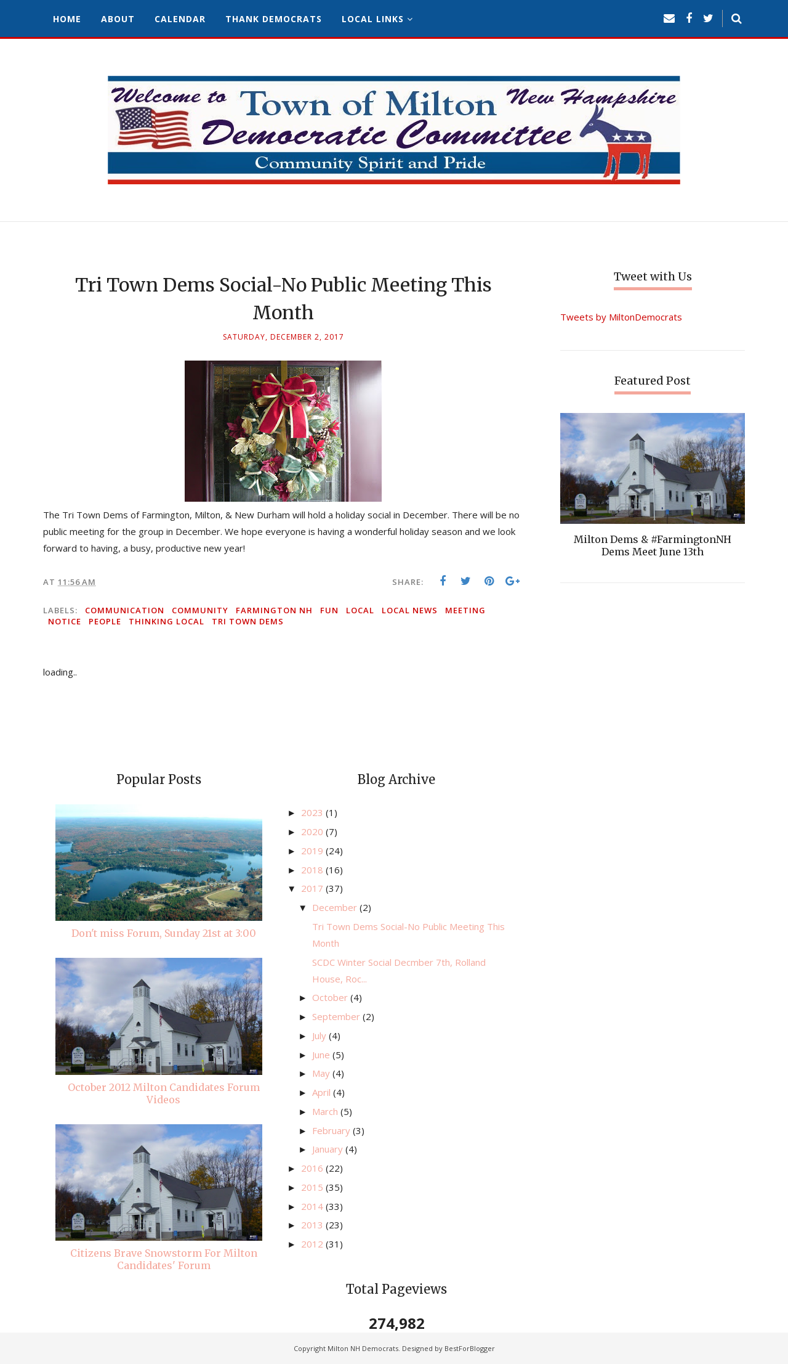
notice (64, 621)
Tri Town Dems (248, 621)
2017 (313, 888)
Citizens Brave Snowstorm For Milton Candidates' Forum (163, 1259)
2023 (313, 812)
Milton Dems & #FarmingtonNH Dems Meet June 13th (652, 545)
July (320, 1035)
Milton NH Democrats (363, 1348)
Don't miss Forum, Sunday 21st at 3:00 (163, 933)
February (332, 1130)
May (322, 1073)
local (360, 610)
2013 (313, 1225)
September (337, 1016)
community (200, 610)
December (336, 907)
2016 (313, 1168)
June (322, 1054)
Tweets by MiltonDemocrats (621, 317)
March (326, 1111)
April (322, 1092)
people (105, 621)
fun (329, 610)
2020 (313, 831)
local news (410, 610)
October (331, 997)
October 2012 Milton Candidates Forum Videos (164, 1093)
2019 (313, 850)
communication (124, 610)
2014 (313, 1206)
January (328, 1149)
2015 (313, 1187)
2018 (313, 870)
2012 (313, 1244)
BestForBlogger (469, 1348)
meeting (465, 610)
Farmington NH (274, 610)
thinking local (166, 621)
